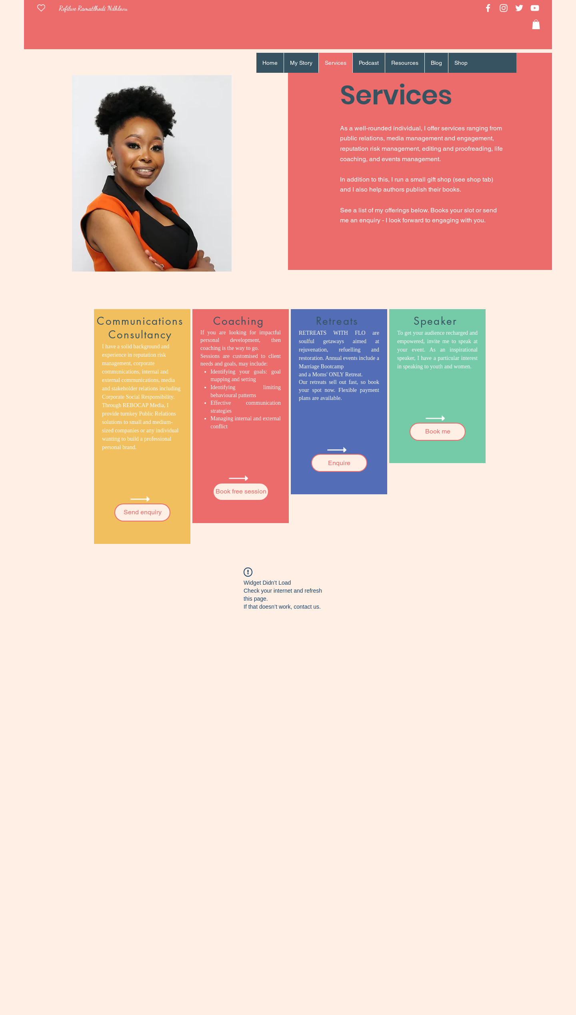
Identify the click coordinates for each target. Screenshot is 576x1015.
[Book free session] (241, 492)
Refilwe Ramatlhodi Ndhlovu (93, 8)
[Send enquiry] (142, 512)
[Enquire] (339, 463)
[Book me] (438, 432)
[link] (536, 24)
